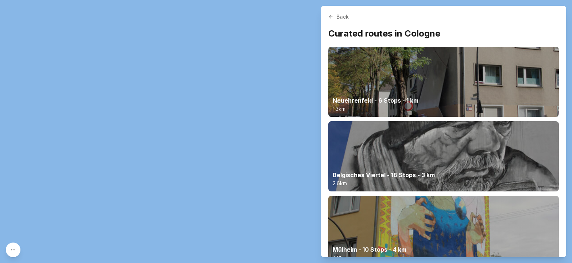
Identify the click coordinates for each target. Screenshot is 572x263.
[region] (286, 131)
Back (338, 17)
